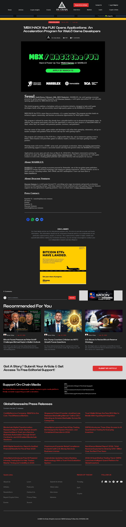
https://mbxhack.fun (65, 155)
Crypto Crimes (113, 10)
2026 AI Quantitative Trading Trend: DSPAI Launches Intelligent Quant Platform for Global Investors (103, 460)
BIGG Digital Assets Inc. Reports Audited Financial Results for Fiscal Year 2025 (21, 448)
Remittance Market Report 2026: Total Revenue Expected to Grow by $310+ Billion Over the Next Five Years (103, 449)
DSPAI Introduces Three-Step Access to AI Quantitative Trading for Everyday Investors (103, 429)
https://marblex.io (30, 173)
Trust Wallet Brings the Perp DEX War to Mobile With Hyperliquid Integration (102, 414)
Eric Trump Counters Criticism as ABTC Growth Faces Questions (61, 341)
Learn (100, 10)
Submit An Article (81, 5)
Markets (89, 10)
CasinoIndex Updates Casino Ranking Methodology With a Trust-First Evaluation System (62, 460)
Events (49, 10)
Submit (72, 297)
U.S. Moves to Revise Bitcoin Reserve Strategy (101, 341)
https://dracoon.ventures (83, 188)
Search (29, 502)
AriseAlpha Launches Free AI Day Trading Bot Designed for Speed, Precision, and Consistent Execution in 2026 (61, 429)
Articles (21, 10)
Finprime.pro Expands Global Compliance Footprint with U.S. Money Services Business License (61, 449)
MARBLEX (28, 168)
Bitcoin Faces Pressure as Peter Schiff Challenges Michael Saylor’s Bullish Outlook (22, 341)
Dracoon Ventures (64, 99)
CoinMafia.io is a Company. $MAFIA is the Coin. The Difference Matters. (21, 414)
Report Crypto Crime (11, 497)
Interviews (77, 10)
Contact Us (99, 5)
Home (10, 10)
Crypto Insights (35, 10)
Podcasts (30, 487)
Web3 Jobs (54, 487)
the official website (50, 155)
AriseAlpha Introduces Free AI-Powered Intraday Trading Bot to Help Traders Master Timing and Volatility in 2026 (20, 460)
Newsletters (8, 492)
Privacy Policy (31, 497)
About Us (7, 482)
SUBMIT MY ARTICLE (108, 368)
